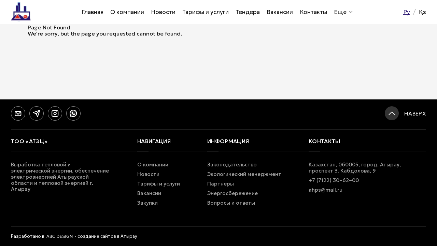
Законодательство (232, 165)
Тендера (248, 12)
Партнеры (220, 184)
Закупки (147, 203)
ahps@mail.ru (325, 190)
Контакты (313, 12)
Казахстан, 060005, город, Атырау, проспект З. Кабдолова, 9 (355, 168)
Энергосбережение (232, 193)
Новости (163, 12)
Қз (422, 12)
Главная (92, 12)
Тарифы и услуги (205, 12)
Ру (406, 12)
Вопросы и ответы (231, 203)
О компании (127, 12)
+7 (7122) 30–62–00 (334, 180)
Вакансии (280, 12)
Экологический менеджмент (244, 174)
